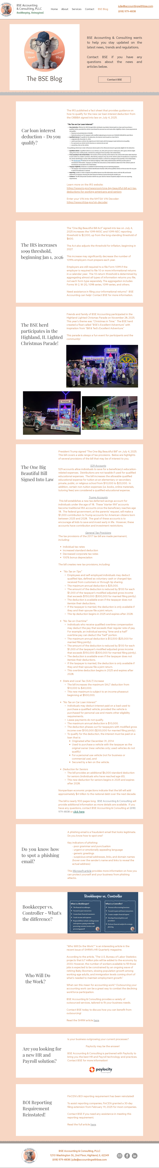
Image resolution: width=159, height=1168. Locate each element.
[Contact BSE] (114, 80)
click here (78, 811)
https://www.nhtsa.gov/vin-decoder (87, 202)
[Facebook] (127, 1156)
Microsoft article (82, 870)
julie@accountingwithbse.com (89, 1159)
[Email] (119, 1156)
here (93, 1124)
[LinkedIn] (134, 1156)
